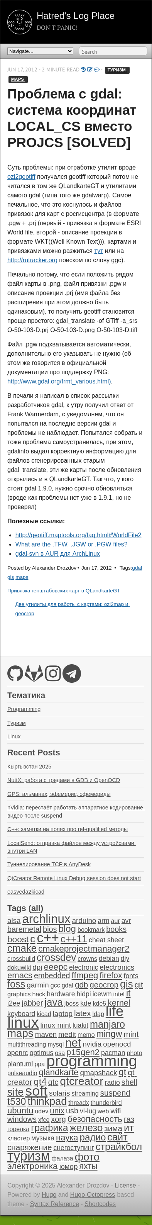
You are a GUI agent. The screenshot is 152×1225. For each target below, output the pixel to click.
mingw (109, 1034)
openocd (117, 1044)
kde (85, 1003)
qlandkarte (58, 1072)
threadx (78, 1102)
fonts (131, 976)
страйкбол (119, 1146)
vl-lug (88, 1111)
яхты (88, 1166)
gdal (137, 568)
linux (23, 1022)
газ (129, 1119)
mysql (56, 1044)
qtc (53, 1082)
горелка (18, 1129)
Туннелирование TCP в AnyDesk (49, 864)
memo (86, 1035)
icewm (102, 994)
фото (87, 1157)
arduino (84, 920)
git (139, 984)
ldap (98, 1014)
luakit (80, 1025)
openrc (17, 1053)
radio (112, 1082)
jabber (32, 1003)
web (103, 1111)
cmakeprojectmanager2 (83, 949)
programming (91, 1060)
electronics (117, 967)
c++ (48, 937)
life (114, 1011)
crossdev (56, 957)
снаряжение (29, 1147)
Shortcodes (100, 1204)
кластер (18, 1138)
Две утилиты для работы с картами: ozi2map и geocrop (72, 608)
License (125, 1185)
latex (82, 1013)
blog (67, 928)
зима (113, 1128)
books (116, 929)
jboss (71, 1003)
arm (103, 921)
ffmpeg (85, 975)
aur (115, 921)
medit (67, 1034)
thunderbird (106, 1102)
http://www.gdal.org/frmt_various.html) (59, 381)
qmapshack (98, 1073)
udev (41, 1111)
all (36, 908)
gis (10, 577)
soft (36, 1091)
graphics (18, 994)
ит (129, 1127)
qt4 (40, 1081)
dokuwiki (19, 967)
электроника (32, 1166)
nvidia (92, 1044)
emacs (19, 975)
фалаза (62, 1158)
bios (50, 929)
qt (123, 1072)
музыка (42, 1138)
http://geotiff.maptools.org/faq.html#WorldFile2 (78, 535)
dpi (37, 967)
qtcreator (81, 1081)
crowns (87, 958)
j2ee (13, 1003)
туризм (117, 70)
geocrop (104, 984)
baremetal (24, 929)
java (53, 1002)
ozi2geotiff (21, 176)
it (128, 993)
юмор (68, 1166)
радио (93, 1137)
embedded (52, 975)
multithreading (26, 1044)
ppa (39, 1064)
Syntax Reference (54, 1204)
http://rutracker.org (32, 260)
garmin (38, 985)
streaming (84, 1093)
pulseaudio (22, 1073)
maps (18, 79)
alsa (13, 920)
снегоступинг (73, 1148)
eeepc (56, 967)
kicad (44, 1014)
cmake (22, 948)
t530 (16, 1101)
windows (22, 1119)
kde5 (99, 1003)
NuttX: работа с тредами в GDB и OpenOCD (63, 780)
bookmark (91, 929)
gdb (81, 984)
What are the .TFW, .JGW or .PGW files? (71, 544)
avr (126, 921)
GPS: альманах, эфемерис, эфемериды (59, 794)
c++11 (74, 938)
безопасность (95, 1119)
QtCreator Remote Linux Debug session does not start (74, 878)
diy (125, 958)
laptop (63, 1014)
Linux (13, 736)
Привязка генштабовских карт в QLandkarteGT (63, 591)
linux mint (56, 1025)
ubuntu (20, 1110)
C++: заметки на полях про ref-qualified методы (67, 829)
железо (86, 1127)
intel (119, 994)
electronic (83, 967)
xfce (43, 1119)
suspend (115, 1092)
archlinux (46, 919)
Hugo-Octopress (92, 1194)
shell (129, 1082)
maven (46, 1034)
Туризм (16, 723)
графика (49, 1127)
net (73, 1042)
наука (67, 1137)
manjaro (107, 1024)
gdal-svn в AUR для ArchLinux (57, 553)
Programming (24, 709)
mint (130, 1034)
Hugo (49, 1194)
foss (16, 984)
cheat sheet (106, 940)
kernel (119, 1003)
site (15, 1092)
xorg (58, 1119)
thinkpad (47, 1101)
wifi (115, 1111)
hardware (61, 994)
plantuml (20, 1064)
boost (18, 939)
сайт (117, 1137)
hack (38, 994)
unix (57, 1110)
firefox (111, 975)
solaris (59, 1093)
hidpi (84, 994)
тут (98, 251)
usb (72, 1110)
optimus (42, 1053)
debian (109, 958)
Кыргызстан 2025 (29, 767)
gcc (55, 985)
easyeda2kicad (25, 892)
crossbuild (21, 958)
